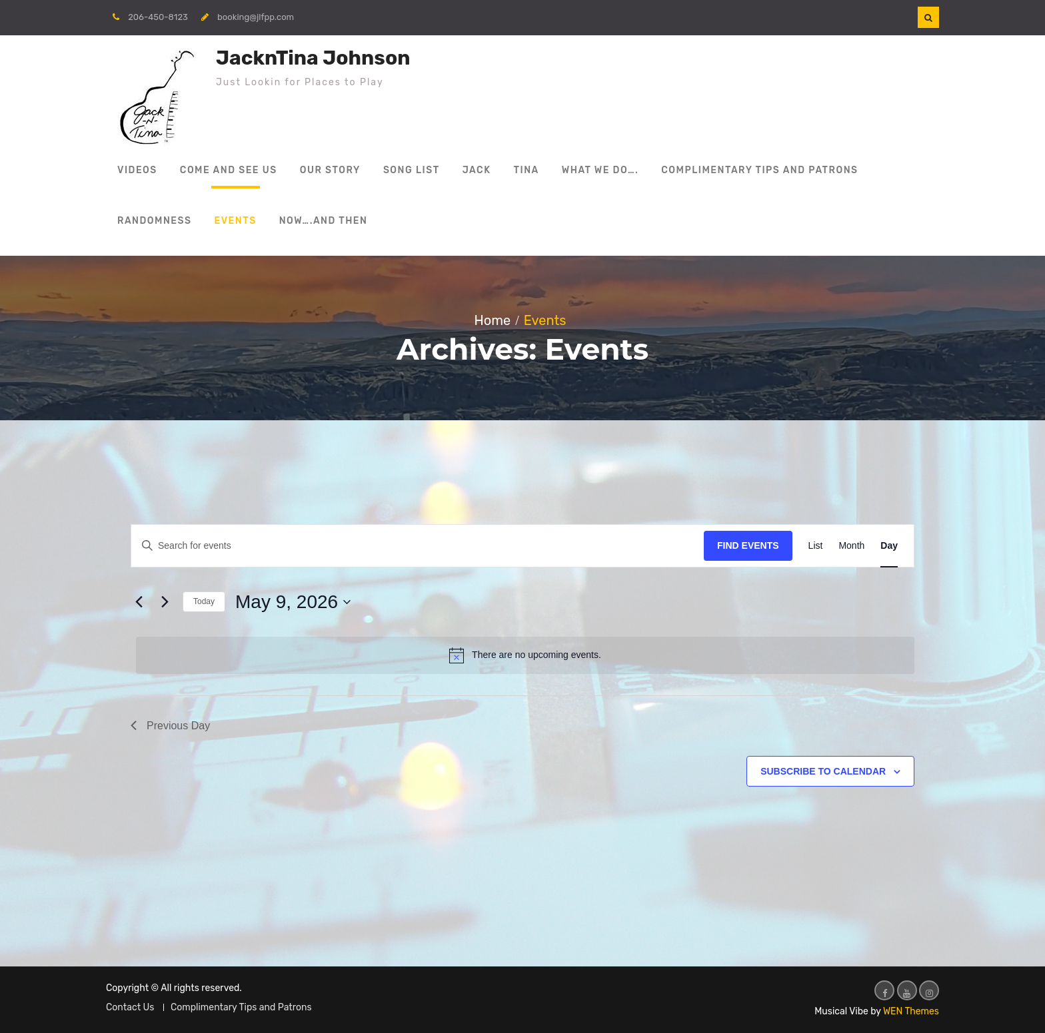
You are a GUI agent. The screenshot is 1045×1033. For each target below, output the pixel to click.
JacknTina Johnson (313, 58)
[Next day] (165, 602)
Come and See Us (228, 170)
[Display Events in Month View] (851, 546)
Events (236, 220)
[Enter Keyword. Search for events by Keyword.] (417, 546)
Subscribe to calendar (823, 771)
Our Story (330, 170)
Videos (137, 170)
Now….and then (323, 220)
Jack (477, 170)
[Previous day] (139, 602)
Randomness (154, 220)
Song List (411, 170)
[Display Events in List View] (815, 546)
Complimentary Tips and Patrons (759, 170)
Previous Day (170, 725)
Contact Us (130, 1007)
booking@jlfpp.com (255, 17)
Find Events (748, 545)
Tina (526, 170)
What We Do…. (600, 170)
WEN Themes (911, 1011)
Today (204, 601)
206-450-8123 (158, 17)
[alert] (525, 655)
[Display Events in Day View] (889, 546)
